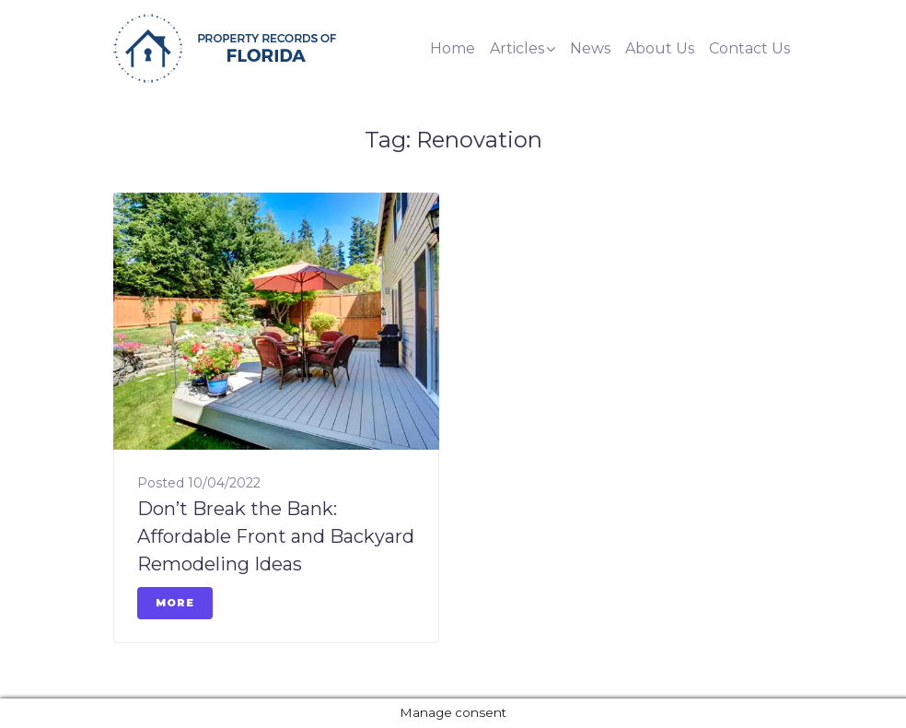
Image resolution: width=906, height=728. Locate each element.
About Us (659, 48)
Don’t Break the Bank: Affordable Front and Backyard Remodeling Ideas (275, 536)
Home (452, 48)
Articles (517, 48)
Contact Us (749, 48)
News (590, 48)
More (175, 602)
